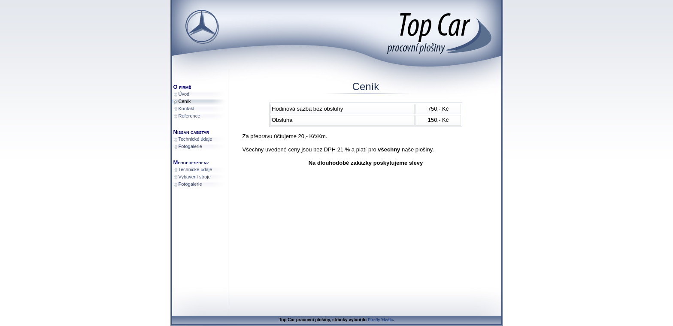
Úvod (184, 94)
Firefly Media (380, 319)
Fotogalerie (190, 146)
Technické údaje (195, 139)
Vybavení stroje (195, 176)
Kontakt (186, 108)
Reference (189, 115)
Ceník (185, 101)
